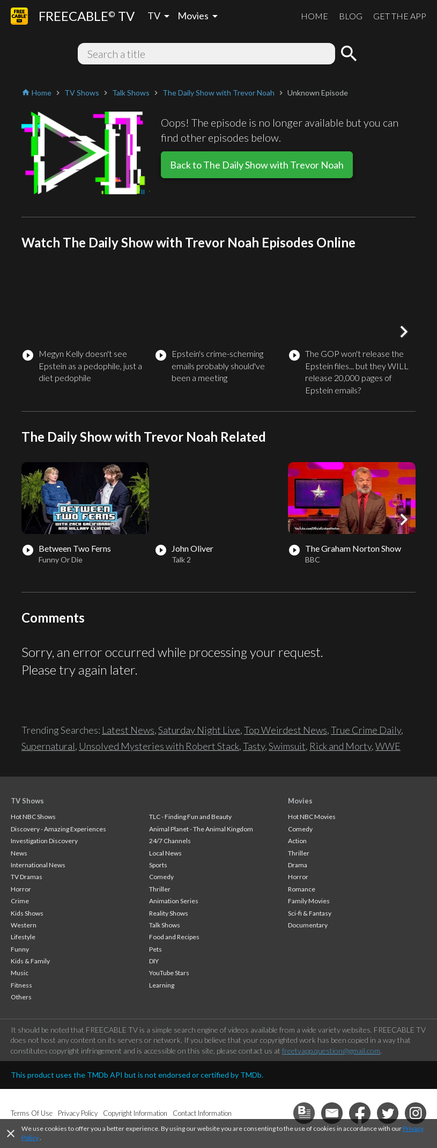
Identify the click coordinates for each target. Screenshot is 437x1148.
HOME (314, 16)
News (19, 853)
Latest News (128, 730)
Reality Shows (168, 913)
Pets (155, 949)
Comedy (161, 877)
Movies (300, 800)
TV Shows (27, 800)
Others (21, 997)
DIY (154, 961)
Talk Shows (164, 925)
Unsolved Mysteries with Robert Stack (159, 746)
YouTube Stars (169, 973)
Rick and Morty (340, 746)
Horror (21, 889)
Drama (297, 865)
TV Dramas (26, 877)
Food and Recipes (174, 937)
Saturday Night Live (199, 730)
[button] (404, 331)
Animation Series (173, 901)
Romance (301, 889)
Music (19, 973)
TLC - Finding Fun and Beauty (190, 817)
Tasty (254, 746)
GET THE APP (399, 16)
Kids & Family (30, 961)
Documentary (308, 925)
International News (38, 865)
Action (297, 841)
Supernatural (48, 746)
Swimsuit (287, 746)
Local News (165, 853)
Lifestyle (23, 937)
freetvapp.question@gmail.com (331, 1050)
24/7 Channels (170, 841)
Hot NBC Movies (312, 817)
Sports (158, 865)
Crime (20, 901)
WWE (388, 746)
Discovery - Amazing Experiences (58, 829)
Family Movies (309, 901)
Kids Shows (27, 913)
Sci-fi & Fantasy (309, 913)
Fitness (21, 985)
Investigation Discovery (44, 841)
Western (23, 925)
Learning (161, 985)
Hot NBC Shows (33, 817)
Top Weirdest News (285, 730)
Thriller (160, 889)
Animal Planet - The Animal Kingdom (201, 829)
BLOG (350, 16)
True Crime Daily (366, 730)
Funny (20, 949)
